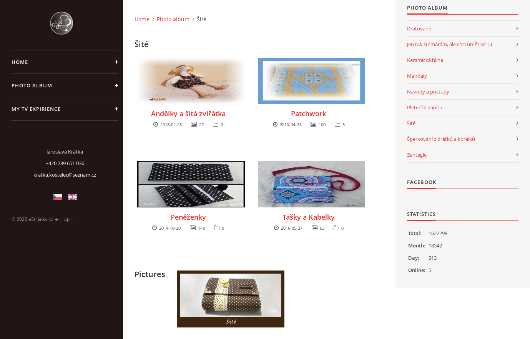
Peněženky (188, 217)
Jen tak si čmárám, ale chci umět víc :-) (449, 44)
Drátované (419, 28)
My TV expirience (36, 108)
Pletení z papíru (424, 107)
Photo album (32, 85)
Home (20, 61)
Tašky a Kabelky (308, 217)
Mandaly (417, 75)
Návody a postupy (428, 91)
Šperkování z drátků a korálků (441, 138)
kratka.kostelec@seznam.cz (64, 174)
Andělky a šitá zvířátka (188, 113)
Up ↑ (68, 219)
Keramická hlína (425, 60)
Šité (411, 123)
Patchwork (308, 113)
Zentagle (417, 154)
